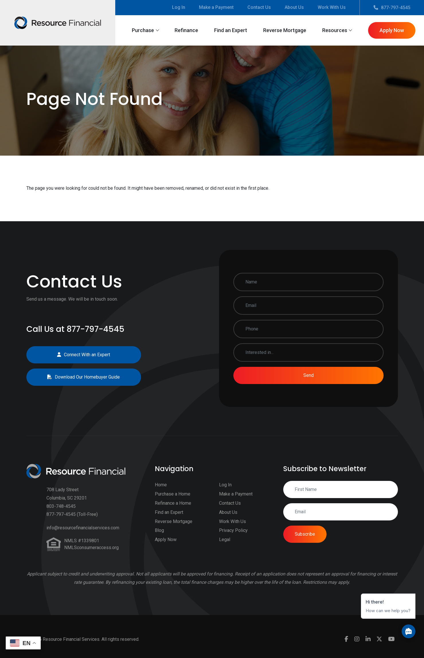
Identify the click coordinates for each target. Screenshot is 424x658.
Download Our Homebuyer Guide (76, 377)
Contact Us (259, 7)
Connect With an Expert (76, 354)
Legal (224, 546)
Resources (334, 30)
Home (161, 492)
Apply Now (392, 30)
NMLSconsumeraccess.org (91, 554)
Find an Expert (230, 30)
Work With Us (332, 7)
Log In (178, 7)
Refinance (186, 30)
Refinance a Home (173, 510)
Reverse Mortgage (284, 30)
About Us (294, 7)
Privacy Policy (233, 537)
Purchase (143, 30)
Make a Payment (216, 7)
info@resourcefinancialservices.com (82, 534)
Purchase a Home (172, 501)
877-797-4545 (392, 7)
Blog (159, 537)
